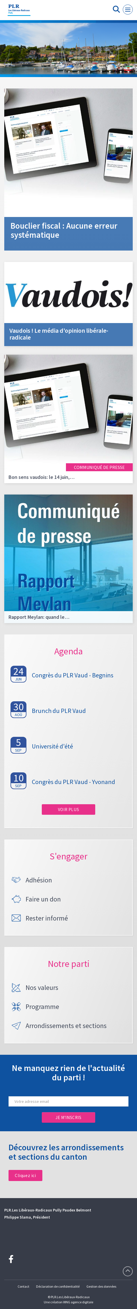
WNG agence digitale (78, 1302)
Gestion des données (101, 1286)
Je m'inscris (68, 1117)
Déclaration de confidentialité (58, 1286)
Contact (23, 1286)
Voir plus (68, 809)
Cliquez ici (25, 1175)
